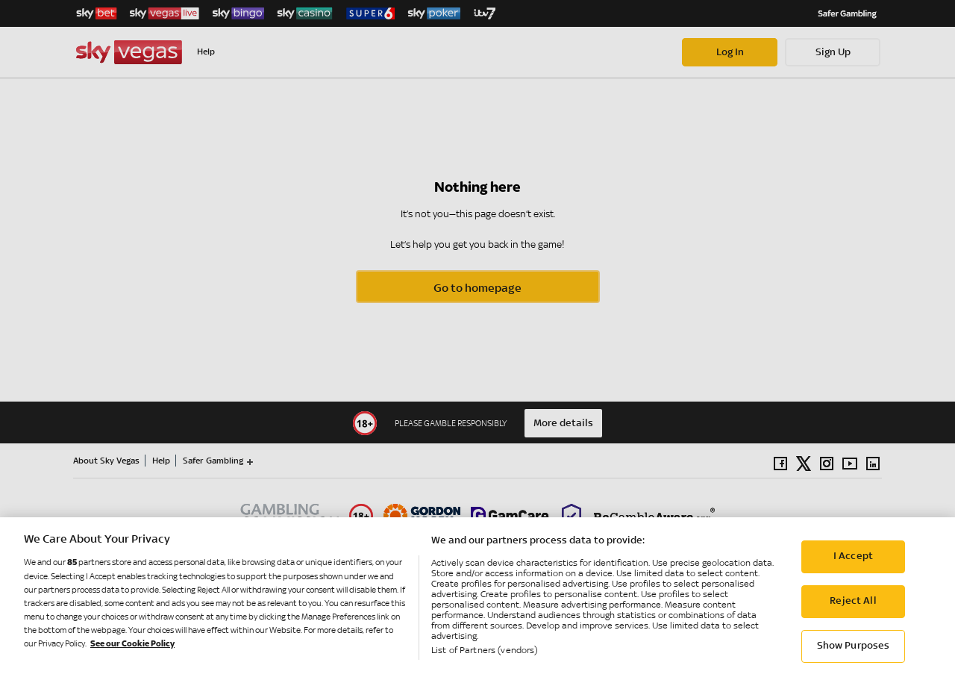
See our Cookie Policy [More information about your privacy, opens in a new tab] (132, 653)
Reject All (853, 610)
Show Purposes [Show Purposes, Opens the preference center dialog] (853, 655)
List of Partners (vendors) (484, 659)
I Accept (853, 566)
